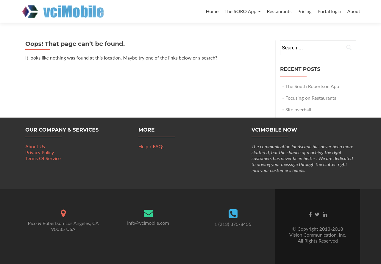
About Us (35, 146)
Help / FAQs (151, 146)
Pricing (304, 11)
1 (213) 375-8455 (233, 224)
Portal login (329, 11)
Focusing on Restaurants (310, 98)
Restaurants (279, 11)
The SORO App (240, 11)
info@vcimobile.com (148, 223)
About (353, 11)
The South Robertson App (312, 86)
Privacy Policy (39, 152)
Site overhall (298, 109)
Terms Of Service (43, 158)
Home (212, 11)
